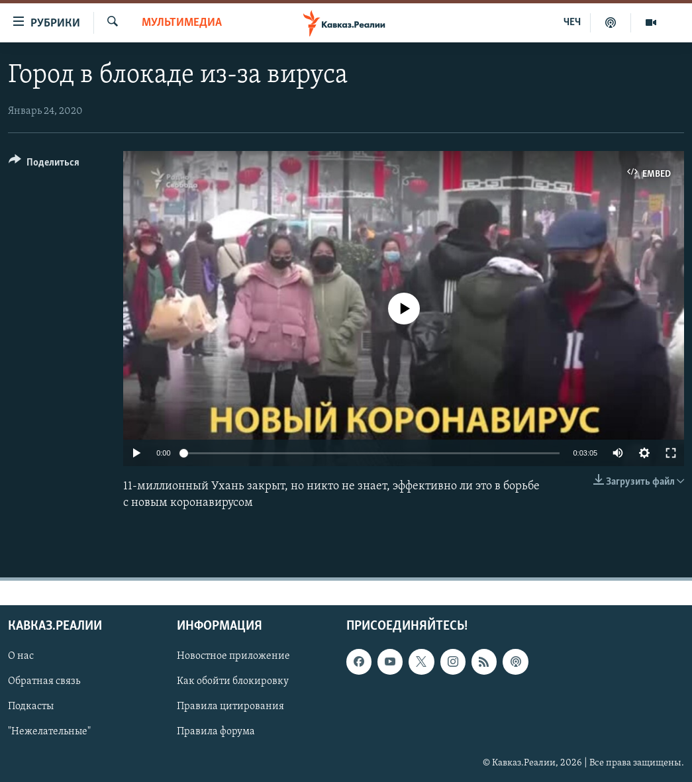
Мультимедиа (182, 23)
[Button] (44, 164)
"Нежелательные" (49, 731)
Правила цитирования (230, 706)
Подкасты (31, 706)
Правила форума (216, 731)
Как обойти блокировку (233, 681)
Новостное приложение (233, 656)
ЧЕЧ (572, 22)
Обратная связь (44, 681)
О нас (21, 656)
